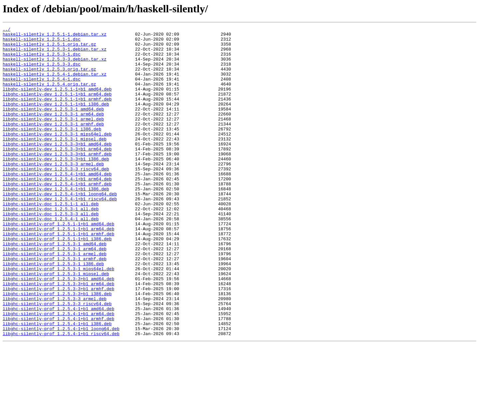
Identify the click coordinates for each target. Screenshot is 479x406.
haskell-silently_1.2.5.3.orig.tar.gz (49, 78)
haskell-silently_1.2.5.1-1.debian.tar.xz (54, 36)
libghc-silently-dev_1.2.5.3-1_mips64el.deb (57, 156)
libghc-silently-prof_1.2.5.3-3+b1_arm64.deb (58, 335)
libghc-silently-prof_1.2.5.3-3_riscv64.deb (57, 359)
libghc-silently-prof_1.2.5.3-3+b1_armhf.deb (58, 341)
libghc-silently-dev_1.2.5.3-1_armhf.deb (53, 144)
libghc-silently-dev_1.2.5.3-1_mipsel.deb (54, 162)
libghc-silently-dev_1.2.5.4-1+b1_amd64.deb (57, 204)
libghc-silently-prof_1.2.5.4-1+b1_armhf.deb (58, 377)
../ (6, 30)
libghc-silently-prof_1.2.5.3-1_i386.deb (53, 311)
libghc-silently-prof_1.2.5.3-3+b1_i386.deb (57, 347)
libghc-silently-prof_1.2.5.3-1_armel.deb (54, 300)
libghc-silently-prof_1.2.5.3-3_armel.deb (54, 353)
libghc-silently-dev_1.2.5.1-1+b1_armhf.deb (57, 114)
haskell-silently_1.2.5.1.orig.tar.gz (49, 48)
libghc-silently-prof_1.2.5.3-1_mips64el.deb (58, 317)
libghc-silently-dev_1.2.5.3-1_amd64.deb (53, 126)
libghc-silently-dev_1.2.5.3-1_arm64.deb (53, 132)
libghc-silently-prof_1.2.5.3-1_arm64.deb (54, 294)
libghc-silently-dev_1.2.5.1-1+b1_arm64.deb (57, 108)
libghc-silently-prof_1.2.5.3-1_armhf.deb (54, 305)
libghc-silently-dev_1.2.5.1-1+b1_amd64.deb (57, 102)
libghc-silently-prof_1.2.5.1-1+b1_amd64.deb (58, 264)
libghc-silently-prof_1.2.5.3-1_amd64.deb (54, 288)
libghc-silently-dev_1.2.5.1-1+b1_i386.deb (56, 120)
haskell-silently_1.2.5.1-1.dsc (41, 42)
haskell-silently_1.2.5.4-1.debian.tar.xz (54, 84)
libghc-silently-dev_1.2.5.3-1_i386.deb (52, 150)
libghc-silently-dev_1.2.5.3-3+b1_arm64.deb (57, 174)
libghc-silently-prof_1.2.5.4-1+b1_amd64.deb (58, 365)
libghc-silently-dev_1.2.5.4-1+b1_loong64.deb (60, 228)
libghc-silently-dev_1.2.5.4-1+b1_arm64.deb (57, 210)
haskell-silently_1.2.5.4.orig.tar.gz (49, 96)
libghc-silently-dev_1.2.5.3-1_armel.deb (53, 138)
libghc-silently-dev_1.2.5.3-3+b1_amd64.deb (57, 168)
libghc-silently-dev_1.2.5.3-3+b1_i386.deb (56, 186)
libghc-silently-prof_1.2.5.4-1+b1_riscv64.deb (61, 395)
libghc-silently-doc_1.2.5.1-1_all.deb (51, 240)
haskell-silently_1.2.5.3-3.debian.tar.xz (54, 66)
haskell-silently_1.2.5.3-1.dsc (41, 60)
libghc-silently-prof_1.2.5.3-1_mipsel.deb (56, 323)
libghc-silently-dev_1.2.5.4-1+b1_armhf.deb (57, 216)
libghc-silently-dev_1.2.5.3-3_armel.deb (53, 192)
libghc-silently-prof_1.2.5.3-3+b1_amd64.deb (58, 329)
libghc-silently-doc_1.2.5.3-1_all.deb (51, 246)
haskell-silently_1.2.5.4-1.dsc (41, 90)
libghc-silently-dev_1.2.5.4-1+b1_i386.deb (56, 222)
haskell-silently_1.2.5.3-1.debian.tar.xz (54, 54)
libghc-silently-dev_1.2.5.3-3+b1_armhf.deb (57, 180)
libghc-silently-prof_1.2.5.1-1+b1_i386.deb (57, 282)
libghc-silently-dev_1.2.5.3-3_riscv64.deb (56, 198)
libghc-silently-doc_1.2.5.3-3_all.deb (51, 252)
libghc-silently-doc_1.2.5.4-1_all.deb (51, 258)
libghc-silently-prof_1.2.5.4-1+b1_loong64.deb (61, 389)
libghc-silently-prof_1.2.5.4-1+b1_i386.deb (57, 383)
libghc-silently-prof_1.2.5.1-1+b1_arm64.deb (58, 270)
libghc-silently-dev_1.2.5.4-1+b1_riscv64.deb (60, 234)
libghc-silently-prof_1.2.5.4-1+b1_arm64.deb (58, 371)
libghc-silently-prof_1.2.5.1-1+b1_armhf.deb (58, 276)
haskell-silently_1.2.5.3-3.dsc (41, 72)
